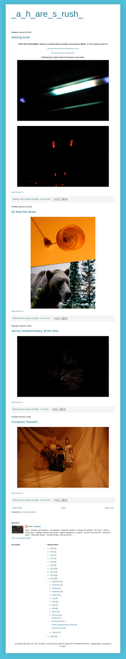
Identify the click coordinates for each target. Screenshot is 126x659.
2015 (52, 565)
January (55, 632)
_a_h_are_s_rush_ (47, 14)
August (55, 595)
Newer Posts (17, 508)
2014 (52, 569)
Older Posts (109, 508)
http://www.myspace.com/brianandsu (63, 53)
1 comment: (45, 409)
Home (63, 508)
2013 (52, 572)
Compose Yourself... (25, 422)
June (54, 602)
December (56, 582)
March (54, 612)
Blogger (63, 646)
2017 (52, 559)
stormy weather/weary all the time (34, 331)
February (55, 615)
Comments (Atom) (29, 512)
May (54, 605)
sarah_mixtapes (34, 526)
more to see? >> (17, 192)
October (55, 588)
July (54, 598)
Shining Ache (20, 37)
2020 (52, 548)
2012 (52, 575)
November (56, 585)
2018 (52, 555)
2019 (52, 552)
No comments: (46, 199)
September (56, 592)
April (54, 608)
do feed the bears (23, 212)
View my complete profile (20, 538)
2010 (52, 636)
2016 (52, 562)
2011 (52, 579)
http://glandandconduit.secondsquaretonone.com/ (63, 48)
